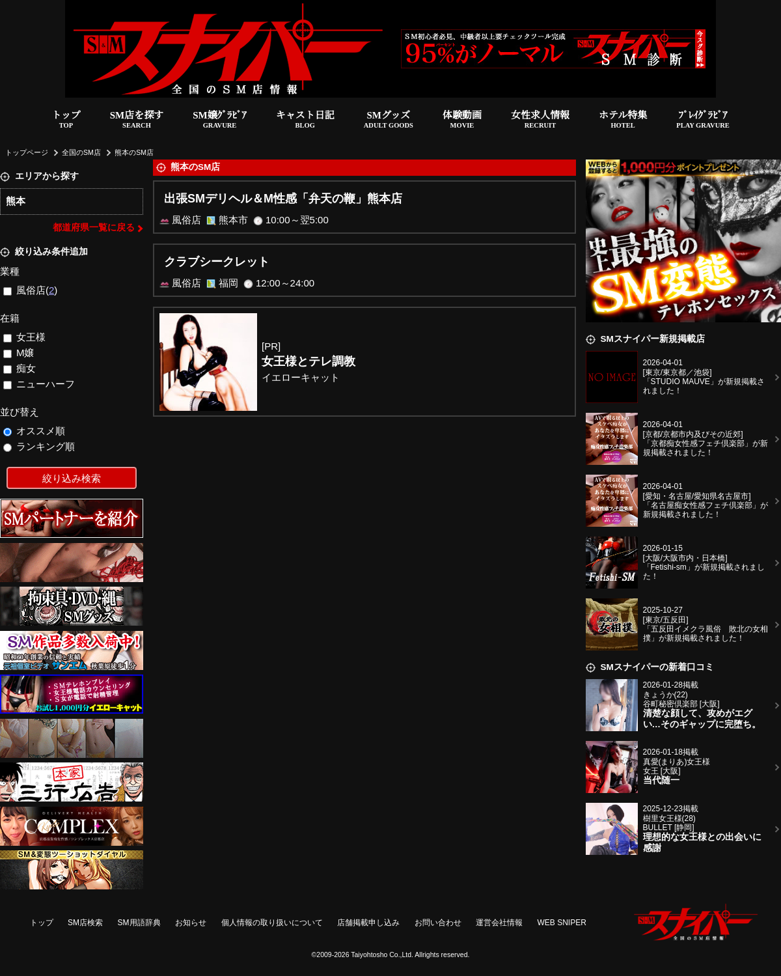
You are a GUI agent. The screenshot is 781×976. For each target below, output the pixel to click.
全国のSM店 (81, 152)
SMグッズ (388, 121)
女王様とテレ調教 (308, 361)
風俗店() (30, 290)
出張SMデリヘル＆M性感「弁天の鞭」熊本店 (283, 198)
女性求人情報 (540, 121)
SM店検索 (85, 922)
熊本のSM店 (134, 152)
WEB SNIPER (562, 922)
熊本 (15, 200)
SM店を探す (137, 121)
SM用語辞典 (139, 922)
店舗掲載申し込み (368, 922)
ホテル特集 (623, 121)
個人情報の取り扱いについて (272, 922)
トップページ (26, 152)
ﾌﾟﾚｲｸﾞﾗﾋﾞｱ (703, 121)
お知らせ (190, 922)
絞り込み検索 (71, 478)
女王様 (24, 336)
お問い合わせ (438, 922)
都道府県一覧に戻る (94, 227)
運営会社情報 (499, 922)
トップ (66, 121)
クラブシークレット (216, 261)
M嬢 (18, 352)
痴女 (19, 368)
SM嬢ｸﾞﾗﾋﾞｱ (220, 121)
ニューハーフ (39, 383)
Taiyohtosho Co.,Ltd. (382, 954)
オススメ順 (34, 430)
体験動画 (462, 121)
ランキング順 (39, 446)
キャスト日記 (305, 121)
